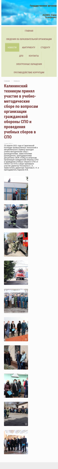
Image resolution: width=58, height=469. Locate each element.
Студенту (45, 47)
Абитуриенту (28, 47)
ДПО (21, 56)
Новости (12, 47)
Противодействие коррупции (29, 72)
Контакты (34, 56)
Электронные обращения (29, 64)
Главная (29, 31)
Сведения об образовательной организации (29, 39)
